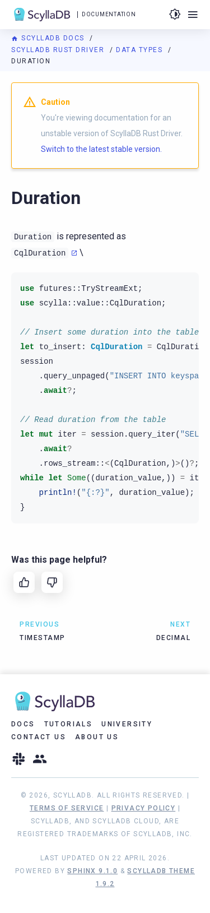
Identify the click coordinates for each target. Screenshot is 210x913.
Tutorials (68, 724)
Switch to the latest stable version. (101, 149)
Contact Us (38, 737)
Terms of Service (67, 808)
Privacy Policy (143, 808)
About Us (97, 737)
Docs (23, 724)
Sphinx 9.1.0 (92, 871)
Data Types (140, 50)
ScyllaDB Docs (49, 38)
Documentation (109, 14)
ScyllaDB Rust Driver (59, 50)
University (126, 724)
